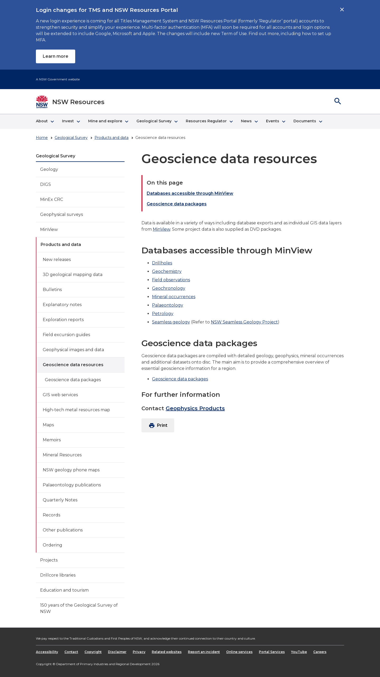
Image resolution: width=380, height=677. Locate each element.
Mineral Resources (62, 454)
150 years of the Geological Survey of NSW (79, 608)
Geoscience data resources (73, 364)
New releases (57, 259)
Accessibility (47, 652)
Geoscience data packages (73, 379)
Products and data (111, 137)
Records (51, 515)
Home (42, 137)
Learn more (55, 56)
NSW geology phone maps (71, 469)
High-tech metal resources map (76, 409)
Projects (49, 560)
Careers (319, 652)
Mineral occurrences (173, 296)
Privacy (139, 652)
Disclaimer (117, 652)
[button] (45, 121)
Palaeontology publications (72, 484)
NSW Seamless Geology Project (244, 322)
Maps (48, 424)
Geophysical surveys (61, 214)
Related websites (167, 652)
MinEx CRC (51, 199)
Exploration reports (63, 319)
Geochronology (168, 288)
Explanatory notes (62, 304)
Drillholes (162, 262)
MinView (49, 229)
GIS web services (60, 394)
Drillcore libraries (57, 575)
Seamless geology (171, 322)
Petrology (162, 313)
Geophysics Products (195, 408)
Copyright (93, 652)
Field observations (171, 279)
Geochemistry (167, 271)
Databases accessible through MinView (190, 193)
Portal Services (272, 652)
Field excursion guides (66, 334)
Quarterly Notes (60, 499)
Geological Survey (71, 137)
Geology (49, 169)
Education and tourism (64, 590)
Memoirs (52, 439)
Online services (239, 652)
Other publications (63, 530)
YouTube (299, 652)
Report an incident (204, 652)
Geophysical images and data (73, 349)
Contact (71, 652)
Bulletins (52, 289)
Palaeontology (167, 305)
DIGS (45, 184)
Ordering (52, 545)
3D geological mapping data (72, 274)
